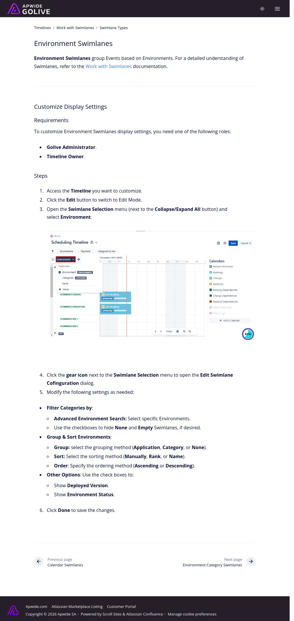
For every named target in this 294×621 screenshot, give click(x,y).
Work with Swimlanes (75, 27)
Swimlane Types (114, 27)
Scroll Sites (112, 614)
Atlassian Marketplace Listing (77, 606)
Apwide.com (36, 606)
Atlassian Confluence (144, 614)
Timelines (42, 27)
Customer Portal (121, 606)
